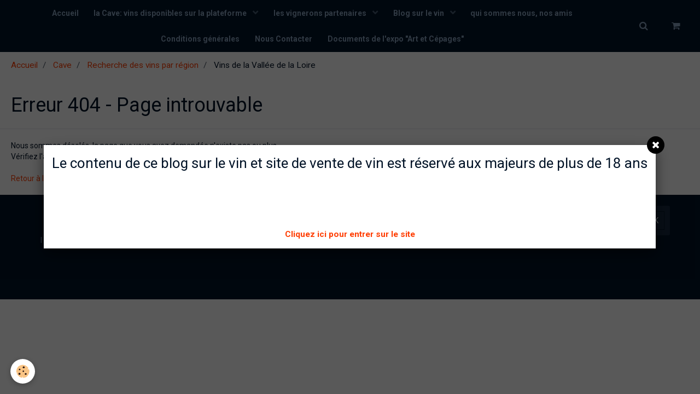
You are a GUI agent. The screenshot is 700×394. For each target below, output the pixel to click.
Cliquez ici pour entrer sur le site (350, 234)
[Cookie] (23, 371)
